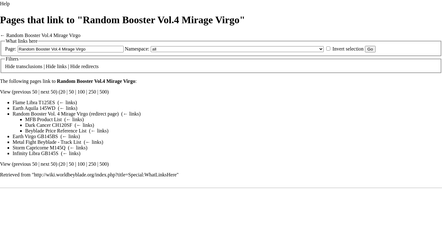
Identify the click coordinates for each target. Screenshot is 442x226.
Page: (10, 48)
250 (92, 91)
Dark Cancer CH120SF (48, 125)
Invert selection (348, 48)
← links (67, 102)
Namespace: (137, 48)
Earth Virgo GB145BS (35, 136)
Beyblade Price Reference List (56, 130)
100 (81, 91)
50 (71, 91)
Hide (10, 66)
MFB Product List (43, 119)
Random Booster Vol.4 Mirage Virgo (43, 35)
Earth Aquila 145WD (34, 108)
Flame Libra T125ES (34, 102)
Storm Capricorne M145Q (39, 147)
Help (5, 3)
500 (103, 91)
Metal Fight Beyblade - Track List (47, 142)
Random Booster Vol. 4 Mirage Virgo (50, 113)
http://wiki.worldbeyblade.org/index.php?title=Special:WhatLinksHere (105, 174)
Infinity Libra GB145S (36, 153)
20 (62, 91)
